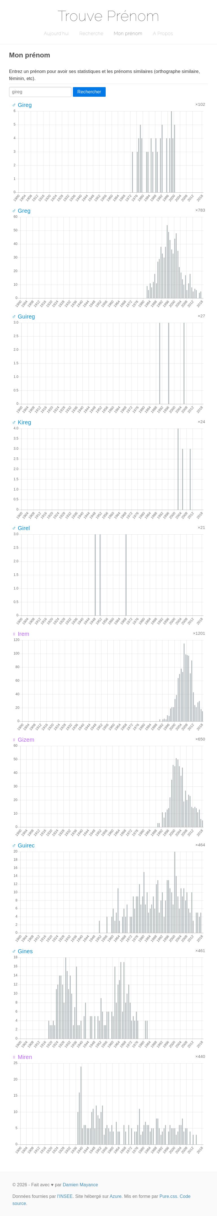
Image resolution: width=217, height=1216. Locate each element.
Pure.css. (168, 1196)
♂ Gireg (22, 105)
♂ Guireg (23, 316)
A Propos (163, 33)
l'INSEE (65, 1196)
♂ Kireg (21, 422)
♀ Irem (20, 634)
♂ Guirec (23, 845)
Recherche (91, 33)
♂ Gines (22, 951)
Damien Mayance (80, 1184)
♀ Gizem (23, 740)
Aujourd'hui (56, 33)
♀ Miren (22, 1057)
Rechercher (89, 91)
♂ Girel (21, 528)
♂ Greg (21, 211)
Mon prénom (128, 33)
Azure (115, 1196)
